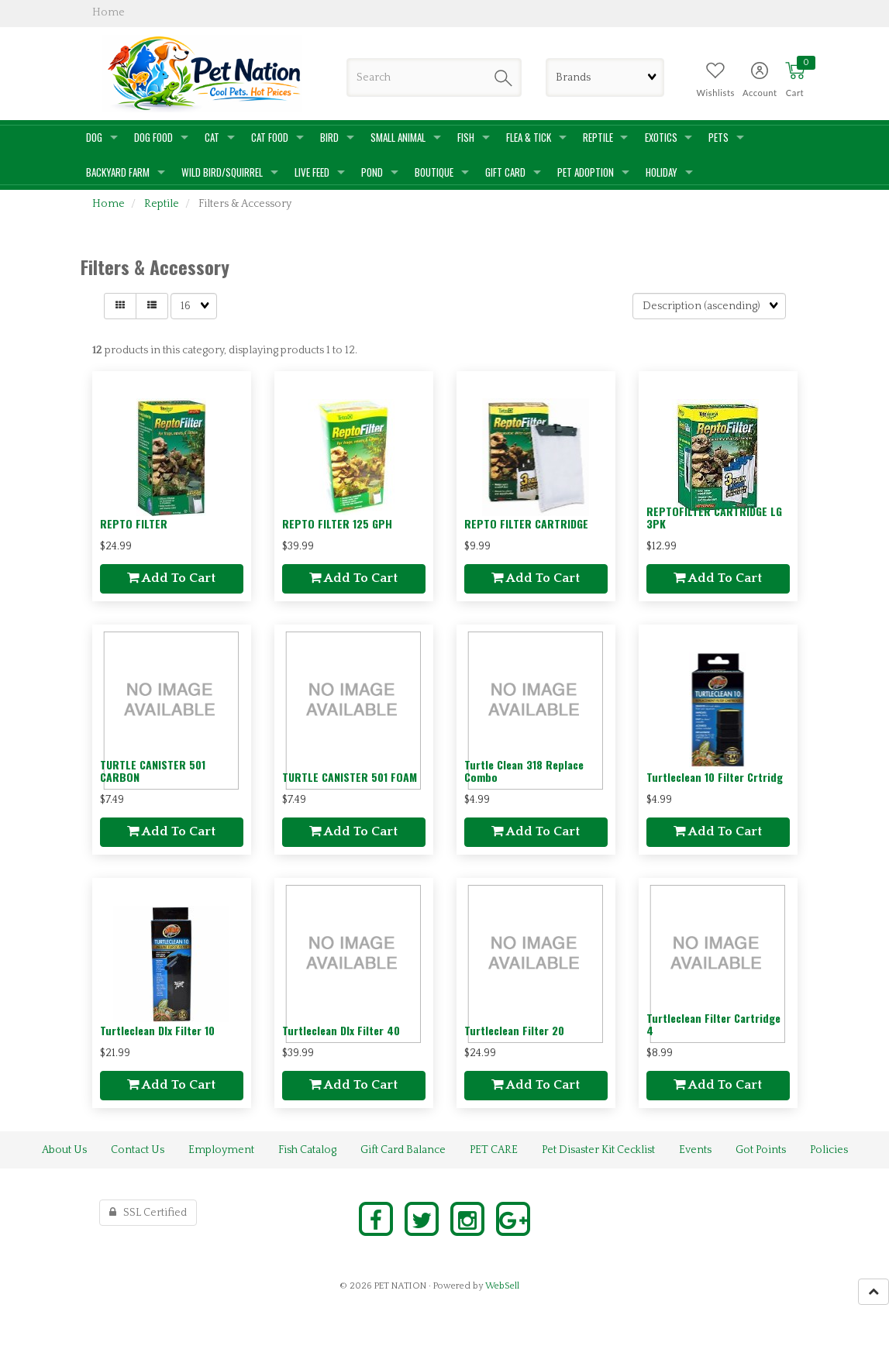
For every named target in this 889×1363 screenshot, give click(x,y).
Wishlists (716, 93)
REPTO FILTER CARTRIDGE (526, 523)
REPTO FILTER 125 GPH (337, 523)
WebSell (502, 1286)
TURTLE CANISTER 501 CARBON (152, 770)
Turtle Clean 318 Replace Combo (524, 770)
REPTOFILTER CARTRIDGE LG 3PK (714, 517)
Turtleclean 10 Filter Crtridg (714, 777)
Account (760, 93)
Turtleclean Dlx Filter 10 (157, 1030)
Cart (795, 93)
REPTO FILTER (133, 523)
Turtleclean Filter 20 (514, 1030)
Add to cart (171, 578)
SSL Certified (148, 1212)
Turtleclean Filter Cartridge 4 (713, 1024)
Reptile (161, 204)
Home (108, 204)
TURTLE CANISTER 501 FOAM (349, 777)
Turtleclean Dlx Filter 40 (341, 1030)
